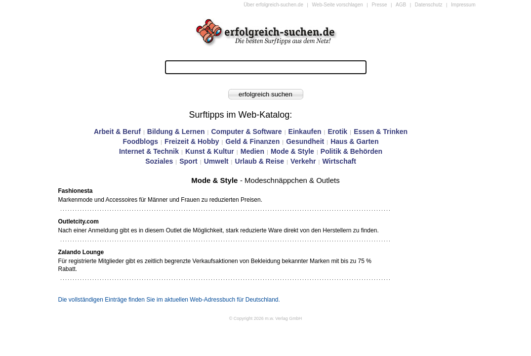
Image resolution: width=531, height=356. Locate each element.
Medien (252, 151)
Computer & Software (246, 131)
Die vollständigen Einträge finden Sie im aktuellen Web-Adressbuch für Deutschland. (169, 299)
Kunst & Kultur (209, 151)
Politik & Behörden (351, 151)
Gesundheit (305, 141)
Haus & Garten (354, 141)
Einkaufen (305, 131)
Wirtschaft (339, 161)
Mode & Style (292, 151)
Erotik (337, 131)
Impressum (463, 4)
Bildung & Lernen (176, 131)
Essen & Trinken (381, 131)
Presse (379, 4)
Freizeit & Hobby (191, 141)
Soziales (159, 161)
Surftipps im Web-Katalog (239, 115)
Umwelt (216, 161)
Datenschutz (429, 4)
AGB (401, 4)
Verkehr (303, 161)
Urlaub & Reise (260, 161)
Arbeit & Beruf (117, 131)
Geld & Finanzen (253, 141)
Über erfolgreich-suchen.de (273, 4)
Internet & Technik (149, 151)
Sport (188, 161)
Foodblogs (141, 141)
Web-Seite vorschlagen (337, 4)
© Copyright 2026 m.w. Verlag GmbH (265, 318)
